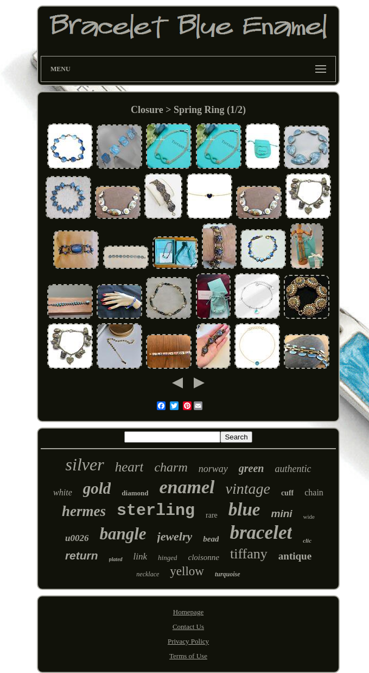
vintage (247, 488)
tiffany (249, 554)
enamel (186, 487)
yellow (187, 571)
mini (281, 513)
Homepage (188, 612)
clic (307, 540)
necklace (147, 574)
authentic (293, 468)
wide (309, 516)
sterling (156, 510)
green (251, 468)
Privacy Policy (188, 641)
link (140, 556)
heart (129, 467)
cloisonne (203, 557)
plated (116, 559)
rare (212, 515)
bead (211, 538)
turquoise (227, 574)
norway (213, 468)
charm (170, 467)
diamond (135, 493)
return (81, 555)
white (62, 492)
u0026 (76, 538)
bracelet (261, 532)
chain (313, 492)
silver (85, 464)
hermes (84, 511)
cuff (287, 493)
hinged (167, 558)
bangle (122, 533)
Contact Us (188, 626)
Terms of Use (188, 656)
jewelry (175, 536)
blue (244, 509)
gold (97, 488)
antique (294, 556)
